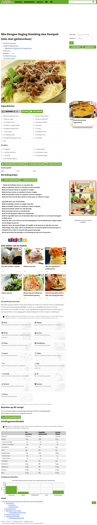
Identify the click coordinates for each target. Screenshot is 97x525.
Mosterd (5, 384)
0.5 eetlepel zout (40, 135)
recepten (18, 2)
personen (7, 51)
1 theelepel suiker (40, 132)
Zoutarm (38, 384)
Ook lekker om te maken (13, 511)
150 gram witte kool (41, 119)
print (25, 111)
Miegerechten (14, 46)
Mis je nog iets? (54, 164)
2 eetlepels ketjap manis (11, 128)
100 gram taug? (8, 119)
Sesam (4, 353)
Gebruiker (72, 34)
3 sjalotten (38, 125)
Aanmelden (89, 47)
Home (3, 521)
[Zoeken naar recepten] (82, 2)
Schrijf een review (9, 58)
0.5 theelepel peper (41, 155)
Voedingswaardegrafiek (16, 518)
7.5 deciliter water (9, 122)
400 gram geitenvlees (42, 116)
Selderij (38, 322)
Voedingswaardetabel (13, 516)
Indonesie (13, 43)
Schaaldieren (40, 343)
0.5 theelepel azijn (9, 135)
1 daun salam (7, 132)
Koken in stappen (29, 180)
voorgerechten (17, 48)
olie (4, 141)
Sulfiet (38, 353)
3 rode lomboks (40, 149)
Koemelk (5, 374)
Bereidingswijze (11, 509)
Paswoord (72, 38)
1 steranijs (6, 155)
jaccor (14, 56)
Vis (36, 374)
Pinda (4, 322)
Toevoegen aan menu (35, 164)
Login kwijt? (76, 47)
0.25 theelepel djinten (10, 159)
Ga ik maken (36, 111)
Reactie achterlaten (11, 417)
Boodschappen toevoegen (13, 164)
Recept (8, 521)
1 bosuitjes (38, 138)
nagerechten (28, 48)
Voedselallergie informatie (17, 513)
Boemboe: (12, 505)
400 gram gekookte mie (10, 116)
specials (40, 2)
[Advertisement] (48, 18)
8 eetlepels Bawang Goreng (12, 138)
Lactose (38, 333)
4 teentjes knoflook (41, 122)
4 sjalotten (6, 149)
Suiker (4, 343)
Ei (3, 363)
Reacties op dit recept (13, 514)
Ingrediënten (10, 503)
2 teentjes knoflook (9, 152)
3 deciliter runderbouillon (11, 125)
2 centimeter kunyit (41, 152)
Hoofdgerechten (17, 521)
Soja (37, 363)
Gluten (4, 333)
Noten (4, 394)
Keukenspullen (14, 507)
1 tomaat (38, 128)
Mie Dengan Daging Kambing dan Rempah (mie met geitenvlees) (22, 501)
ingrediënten (29, 2)
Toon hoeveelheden (10, 180)
